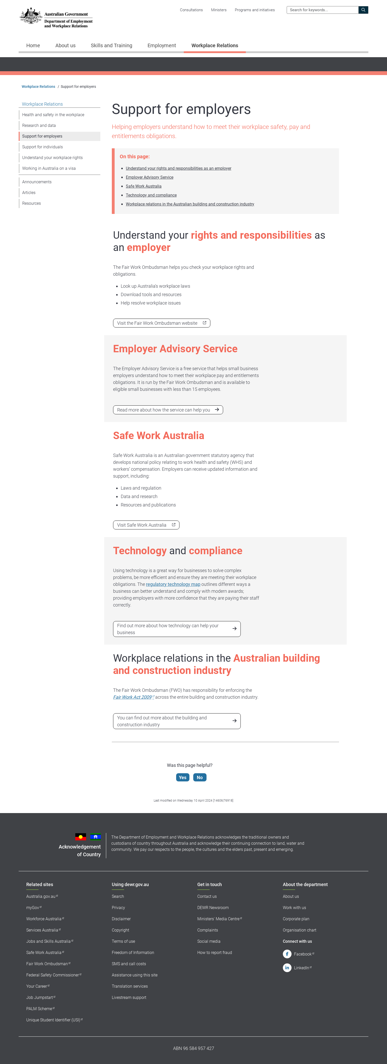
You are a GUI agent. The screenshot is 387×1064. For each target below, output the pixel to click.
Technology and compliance (151, 195)
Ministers (219, 10)
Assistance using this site (135, 975)
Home (33, 45)
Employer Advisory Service (149, 177)
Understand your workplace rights (52, 157)
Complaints (207, 930)
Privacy (118, 907)
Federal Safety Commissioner (52, 975)
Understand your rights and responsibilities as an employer (178, 168)
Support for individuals (42, 146)
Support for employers (42, 136)
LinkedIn (301, 967)
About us (291, 896)
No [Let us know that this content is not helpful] (200, 777)
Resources (31, 203)
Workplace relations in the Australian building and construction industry (190, 204)
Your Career (36, 986)
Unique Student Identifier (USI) (53, 1020)
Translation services (130, 986)
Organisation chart (299, 930)
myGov (32, 907)
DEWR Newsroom (213, 907)
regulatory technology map (173, 584)
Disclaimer (121, 918)
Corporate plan (296, 918)
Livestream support (129, 997)
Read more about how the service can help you (163, 410)
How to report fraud (214, 952)
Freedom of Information (133, 952)
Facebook (303, 954)
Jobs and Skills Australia (48, 941)
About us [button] (65, 45)
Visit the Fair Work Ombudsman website (157, 323)
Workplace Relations (38, 86)
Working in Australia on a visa (49, 168)
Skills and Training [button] (111, 45)
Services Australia (42, 930)
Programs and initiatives (255, 10)
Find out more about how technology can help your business (168, 629)
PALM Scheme (39, 1008)
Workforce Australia (44, 918)
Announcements (37, 181)
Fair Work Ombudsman (47, 963)
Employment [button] (162, 45)
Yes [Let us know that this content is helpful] (183, 777)
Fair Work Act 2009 (132, 697)
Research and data (39, 125)
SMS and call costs (129, 963)
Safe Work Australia (144, 186)
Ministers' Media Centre (218, 918)
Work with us (294, 907)
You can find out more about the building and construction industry (162, 721)
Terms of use (123, 941)
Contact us (207, 896)
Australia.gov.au (40, 896)
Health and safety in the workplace (53, 114)
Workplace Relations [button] (214, 45)
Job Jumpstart (39, 997)
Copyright (120, 930)
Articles (28, 192)
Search (118, 896)
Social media (209, 941)
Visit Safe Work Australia (141, 525)
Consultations (191, 10)
